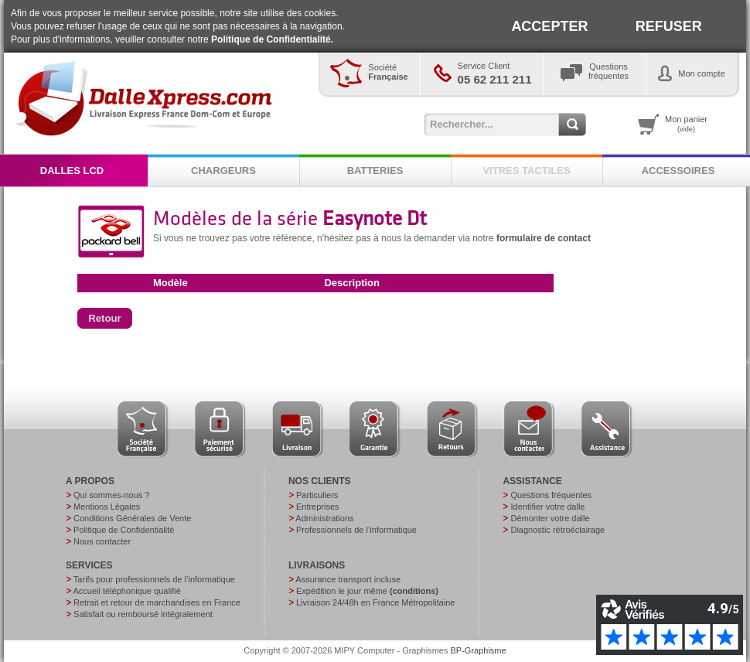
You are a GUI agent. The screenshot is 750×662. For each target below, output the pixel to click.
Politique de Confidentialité (123, 529)
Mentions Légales (106, 506)
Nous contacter (102, 541)
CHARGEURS (223, 170)
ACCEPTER (549, 26)
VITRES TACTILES (526, 170)
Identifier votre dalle (547, 506)
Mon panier (686, 123)
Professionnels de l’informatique (356, 529)
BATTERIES (375, 170)
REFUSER (669, 26)
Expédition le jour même (367, 590)
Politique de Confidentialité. (272, 39)
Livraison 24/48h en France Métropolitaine (375, 602)
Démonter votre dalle (549, 518)
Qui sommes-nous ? (111, 495)
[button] (104, 318)
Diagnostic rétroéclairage (557, 529)
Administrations (324, 518)
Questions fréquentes (550, 495)
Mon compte (701, 73)
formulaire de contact (543, 238)
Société (387, 72)
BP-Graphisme (478, 650)
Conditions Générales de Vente (132, 518)
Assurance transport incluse (348, 579)
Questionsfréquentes (608, 71)
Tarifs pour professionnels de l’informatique (154, 579)
